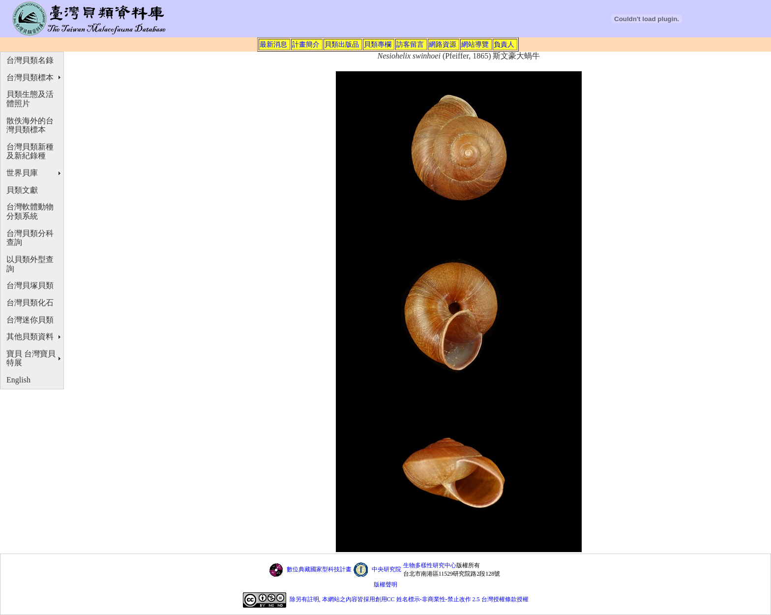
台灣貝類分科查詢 (30, 238)
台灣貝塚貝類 (30, 285)
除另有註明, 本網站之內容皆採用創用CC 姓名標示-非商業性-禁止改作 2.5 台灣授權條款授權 (409, 599)
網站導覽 (475, 44)
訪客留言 (410, 44)
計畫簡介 (306, 44)
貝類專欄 (377, 44)
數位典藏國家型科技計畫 (319, 569)
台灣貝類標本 (30, 77)
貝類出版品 (342, 44)
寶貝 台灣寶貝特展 (31, 358)
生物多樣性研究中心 (429, 565)
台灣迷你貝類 (30, 320)
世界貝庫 (22, 173)
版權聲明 (385, 584)
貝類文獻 (22, 190)
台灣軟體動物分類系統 (30, 211)
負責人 (504, 44)
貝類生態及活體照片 (30, 99)
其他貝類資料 (30, 336)
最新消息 (273, 44)
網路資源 (442, 44)
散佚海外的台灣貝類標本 (30, 125)
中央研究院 (386, 569)
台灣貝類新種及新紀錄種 (30, 151)
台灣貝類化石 (30, 302)
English (18, 380)
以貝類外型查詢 (30, 264)
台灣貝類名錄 (30, 60)
